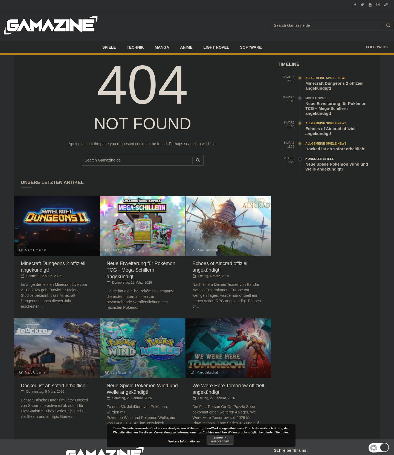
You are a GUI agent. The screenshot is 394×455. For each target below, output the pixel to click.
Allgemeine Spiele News (325, 78)
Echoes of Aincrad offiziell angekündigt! (331, 131)
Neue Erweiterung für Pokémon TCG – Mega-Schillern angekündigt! (335, 108)
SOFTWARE (251, 47)
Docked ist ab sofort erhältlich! (54, 385)
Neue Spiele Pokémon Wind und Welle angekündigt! (336, 166)
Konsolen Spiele (319, 158)
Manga (162, 47)
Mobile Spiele (317, 98)
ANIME (186, 47)
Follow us (377, 47)
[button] (376, 447)
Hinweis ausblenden (220, 439)
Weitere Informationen (184, 441)
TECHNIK (135, 47)
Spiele (109, 47)
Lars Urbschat (121, 250)
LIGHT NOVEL (216, 47)
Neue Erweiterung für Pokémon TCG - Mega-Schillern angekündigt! (141, 270)
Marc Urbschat (35, 250)
